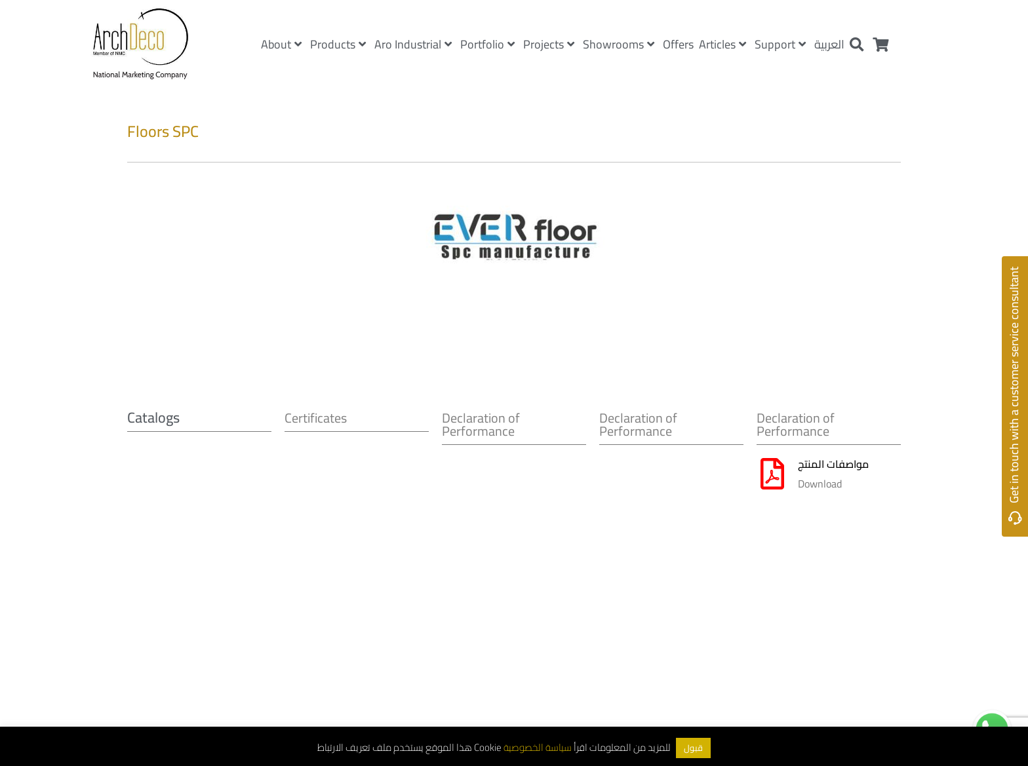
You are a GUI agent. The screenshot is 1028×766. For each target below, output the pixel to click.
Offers (678, 44)
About (281, 44)
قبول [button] (693, 748)
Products (338, 44)
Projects (548, 44)
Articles (722, 44)
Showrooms (618, 44)
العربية (829, 44)
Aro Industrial (413, 44)
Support (780, 44)
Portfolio (487, 44)
